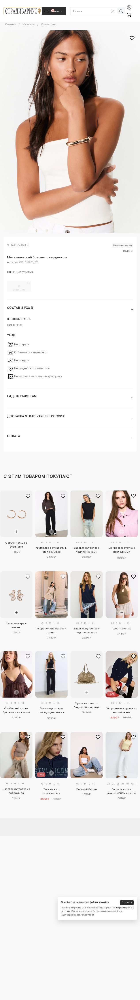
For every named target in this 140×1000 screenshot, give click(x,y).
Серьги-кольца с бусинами (16, 544)
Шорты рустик (122, 628)
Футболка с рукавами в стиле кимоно (51, 549)
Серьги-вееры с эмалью (16, 625)
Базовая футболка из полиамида (16, 790)
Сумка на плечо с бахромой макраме (86, 705)
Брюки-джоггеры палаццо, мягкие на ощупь (51, 711)
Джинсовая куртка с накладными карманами (121, 550)
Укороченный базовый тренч (51, 630)
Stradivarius (18, 245)
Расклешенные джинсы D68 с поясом (121, 791)
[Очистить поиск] (112, 11)
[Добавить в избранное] (28, 495)
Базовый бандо (86, 789)
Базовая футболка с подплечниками (87, 549)
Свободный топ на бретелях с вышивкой (16, 710)
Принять (127, 902)
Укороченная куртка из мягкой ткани (121, 710)
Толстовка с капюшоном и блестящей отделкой (51, 792)
